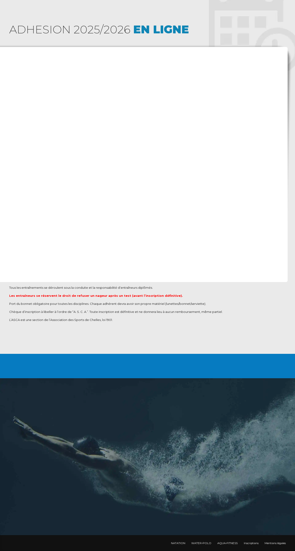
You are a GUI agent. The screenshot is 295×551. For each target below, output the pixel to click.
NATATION (178, 543)
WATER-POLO (201, 543)
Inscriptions (251, 543)
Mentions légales (275, 543)
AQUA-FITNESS (227, 543)
